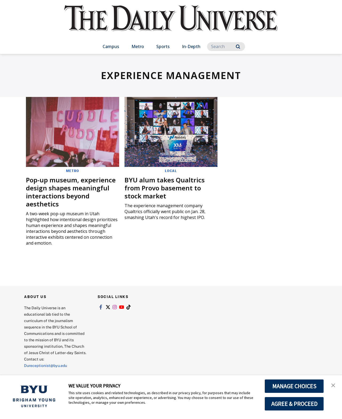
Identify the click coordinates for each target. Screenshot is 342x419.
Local (171, 171)
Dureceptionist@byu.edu (45, 365)
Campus (111, 46)
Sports (163, 46)
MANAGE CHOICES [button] (294, 386)
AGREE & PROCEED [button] (294, 404)
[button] (333, 385)
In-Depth (191, 46)
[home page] (171, 23)
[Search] (226, 46)
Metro (137, 46)
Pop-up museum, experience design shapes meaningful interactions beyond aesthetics (71, 191)
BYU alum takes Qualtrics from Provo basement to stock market (165, 187)
